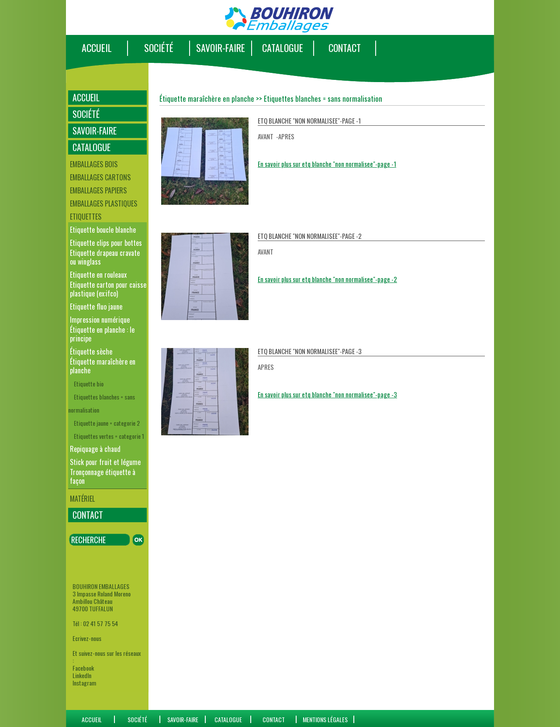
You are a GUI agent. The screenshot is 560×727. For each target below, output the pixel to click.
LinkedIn (82, 675)
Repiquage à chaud (95, 448)
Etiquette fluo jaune (96, 306)
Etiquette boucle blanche (103, 229)
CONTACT (344, 48)
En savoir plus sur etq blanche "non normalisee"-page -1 (327, 164)
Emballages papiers (98, 190)
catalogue (228, 719)
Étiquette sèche (91, 351)
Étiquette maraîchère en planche (102, 366)
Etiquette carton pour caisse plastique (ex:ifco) (108, 289)
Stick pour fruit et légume (105, 462)
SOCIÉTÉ (158, 48)
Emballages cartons (100, 177)
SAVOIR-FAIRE (220, 48)
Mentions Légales (325, 719)
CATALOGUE (282, 48)
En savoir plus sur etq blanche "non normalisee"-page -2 (327, 279)
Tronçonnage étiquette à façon (102, 476)
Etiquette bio (89, 383)
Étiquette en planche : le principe (102, 334)
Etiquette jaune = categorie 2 (107, 422)
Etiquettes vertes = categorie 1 (109, 436)
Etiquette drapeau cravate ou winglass (105, 257)
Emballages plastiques (103, 203)
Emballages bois (94, 164)
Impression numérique (100, 319)
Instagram (84, 682)
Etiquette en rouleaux (98, 274)
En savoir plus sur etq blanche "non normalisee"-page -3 (327, 394)
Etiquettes (85, 216)
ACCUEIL (97, 48)
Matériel (82, 498)
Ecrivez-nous (87, 638)
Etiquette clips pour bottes (106, 242)
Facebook (83, 667)
